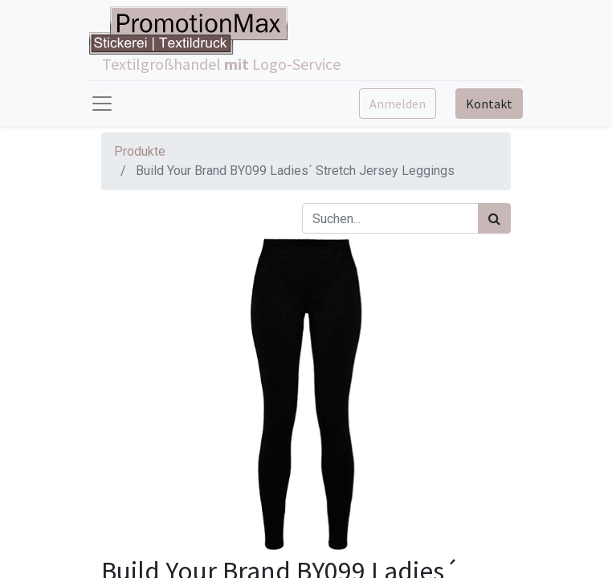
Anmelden (397, 104)
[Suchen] (494, 218)
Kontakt (489, 104)
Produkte (139, 151)
